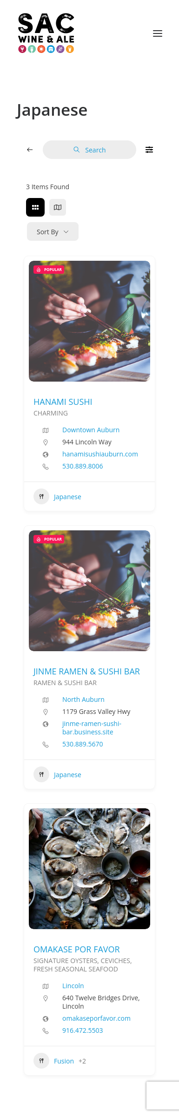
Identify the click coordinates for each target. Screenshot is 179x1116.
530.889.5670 (82, 744)
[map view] (57, 207)
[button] (157, 33)
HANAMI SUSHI (63, 401)
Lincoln (73, 985)
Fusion (53, 1061)
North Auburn (83, 699)
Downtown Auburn (90, 429)
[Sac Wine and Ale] (46, 33)
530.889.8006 (82, 466)
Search (89, 149)
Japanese (57, 496)
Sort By (48, 231)
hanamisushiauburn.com (100, 454)
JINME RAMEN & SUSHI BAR (86, 671)
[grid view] (35, 207)
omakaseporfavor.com (96, 1018)
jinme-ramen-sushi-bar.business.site (91, 728)
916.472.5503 (82, 1030)
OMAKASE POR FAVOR (76, 949)
